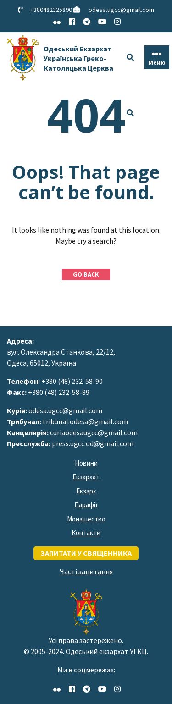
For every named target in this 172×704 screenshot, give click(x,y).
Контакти (86, 532)
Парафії (86, 504)
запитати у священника (86, 553)
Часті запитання (86, 571)
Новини (86, 463)
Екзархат (86, 476)
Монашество (86, 519)
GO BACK (86, 274)
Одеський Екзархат (78, 58)
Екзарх (86, 491)
